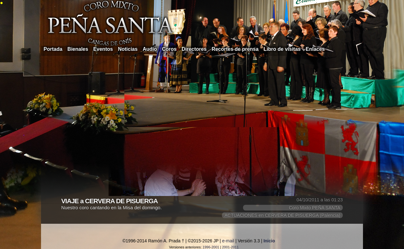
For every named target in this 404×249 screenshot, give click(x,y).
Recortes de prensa (235, 49)
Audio (150, 49)
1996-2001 (211, 247)
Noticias (128, 49)
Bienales (78, 49)
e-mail (228, 240)
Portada (53, 49)
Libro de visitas (282, 49)
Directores (193, 49)
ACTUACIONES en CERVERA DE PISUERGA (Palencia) (282, 215)
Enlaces (315, 49)
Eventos (103, 49)
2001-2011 (230, 247)
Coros (169, 49)
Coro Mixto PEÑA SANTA (314, 207)
